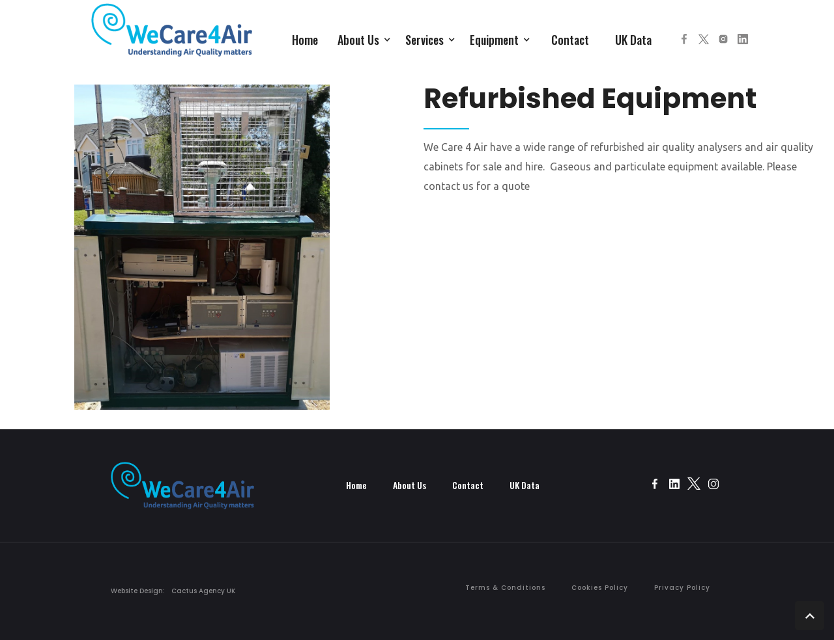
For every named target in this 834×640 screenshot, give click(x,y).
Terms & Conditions (505, 588)
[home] (171, 36)
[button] (365, 38)
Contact (570, 39)
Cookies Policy (599, 588)
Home (305, 39)
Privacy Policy (682, 588)
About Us (409, 485)
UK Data (633, 39)
